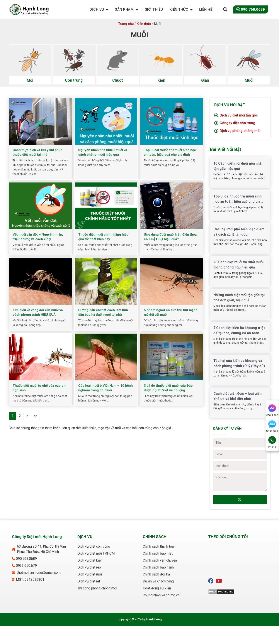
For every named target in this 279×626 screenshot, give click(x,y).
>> (35, 416)
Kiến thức (144, 24)
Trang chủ (126, 24)
